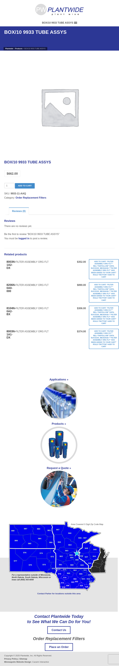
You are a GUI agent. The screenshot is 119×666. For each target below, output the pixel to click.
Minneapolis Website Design (17, 662)
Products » (59, 443)
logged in (23, 238)
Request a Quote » (59, 487)
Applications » (59, 398)
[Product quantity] (9, 185)
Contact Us (59, 630)
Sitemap (23, 659)
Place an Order (59, 647)
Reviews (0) (19, 211)
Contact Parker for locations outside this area (58, 593)
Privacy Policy (11, 659)
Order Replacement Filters (31, 197)
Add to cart (25, 186)
